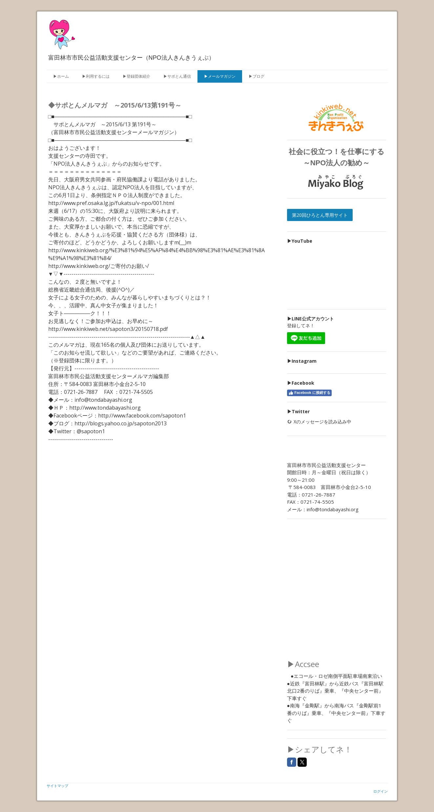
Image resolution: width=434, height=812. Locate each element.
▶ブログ (256, 76)
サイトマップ (57, 785)
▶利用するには (96, 76)
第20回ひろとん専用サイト (320, 215)
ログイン (380, 791)
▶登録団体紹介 (136, 76)
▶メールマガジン (220, 76)
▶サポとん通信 (177, 76)
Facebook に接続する (309, 393)
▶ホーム (61, 76)
